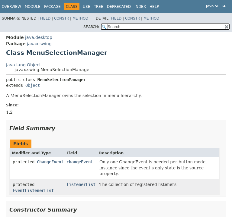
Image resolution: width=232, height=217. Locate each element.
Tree (98, 7)
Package (52, 7)
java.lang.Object (23, 64)
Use (86, 7)
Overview (11, 7)
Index (140, 7)
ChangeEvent (50, 161)
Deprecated (119, 7)
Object (32, 85)
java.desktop (38, 37)
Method (80, 18)
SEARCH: (91, 27)
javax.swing (39, 43)
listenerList (80, 184)
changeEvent (79, 161)
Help (154, 7)
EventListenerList (33, 190)
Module (32, 7)
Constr (61, 18)
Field (45, 18)
